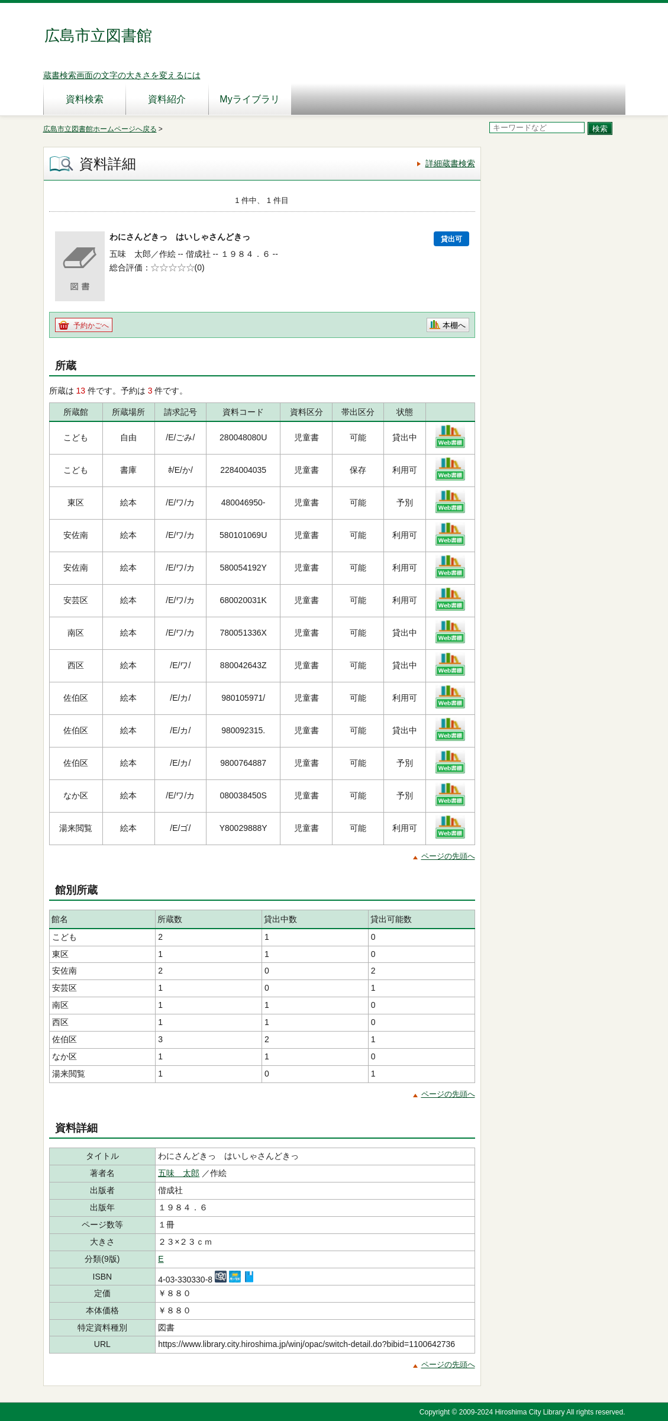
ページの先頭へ (448, 856)
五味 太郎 (178, 1173)
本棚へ (454, 325)
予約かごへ (91, 325)
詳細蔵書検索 (450, 163)
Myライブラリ (249, 99)
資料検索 (85, 99)
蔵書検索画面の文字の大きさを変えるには (122, 75)
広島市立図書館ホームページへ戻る (100, 129)
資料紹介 (167, 99)
